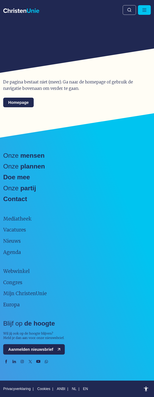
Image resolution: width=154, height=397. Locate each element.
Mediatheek (17, 219)
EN (85, 389)
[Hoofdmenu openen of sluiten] (144, 10)
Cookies (43, 389)
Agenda (12, 252)
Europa (11, 305)
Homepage (18, 102)
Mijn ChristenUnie (25, 293)
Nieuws (12, 241)
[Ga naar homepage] (21, 11)
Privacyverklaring (17, 389)
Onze (24, 155)
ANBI (61, 389)
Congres (12, 282)
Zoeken (129, 10)
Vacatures (14, 230)
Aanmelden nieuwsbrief (35, 349)
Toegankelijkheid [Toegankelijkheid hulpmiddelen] (146, 389)
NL (74, 389)
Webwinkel (16, 271)
